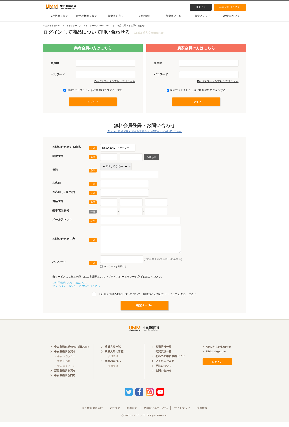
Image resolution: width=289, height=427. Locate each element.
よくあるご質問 (165, 367)
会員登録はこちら (229, 7)
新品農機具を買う (64, 376)
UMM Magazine (216, 357)
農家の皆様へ (113, 367)
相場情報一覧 (164, 352)
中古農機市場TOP (52, 28)
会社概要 (114, 412)
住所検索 (151, 160)
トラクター (73, 28)
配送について (164, 372)
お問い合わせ (164, 376)
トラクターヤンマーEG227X (100, 28)
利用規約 (132, 412)
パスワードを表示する (113, 269)
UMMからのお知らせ (218, 352)
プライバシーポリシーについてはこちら (76, 289)
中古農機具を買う (64, 357)
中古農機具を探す (57, 18)
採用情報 (202, 412)
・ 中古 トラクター (64, 362)
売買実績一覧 (164, 357)
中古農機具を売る (64, 381)
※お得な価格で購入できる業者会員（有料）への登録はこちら (144, 134)
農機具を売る (116, 18)
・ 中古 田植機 (62, 367)
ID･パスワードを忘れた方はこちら (114, 84)
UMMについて (231, 18)
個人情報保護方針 (92, 412)
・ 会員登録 (111, 362)
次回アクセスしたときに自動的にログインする (93, 93)
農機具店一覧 (174, 18)
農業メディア (203, 18)
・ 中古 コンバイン (64, 372)
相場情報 (144, 18)
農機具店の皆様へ (115, 357)
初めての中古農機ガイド (170, 362)
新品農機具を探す (86, 18)
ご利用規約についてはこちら (69, 285)
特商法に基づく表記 (156, 412)
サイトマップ (182, 412)
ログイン (201, 7)
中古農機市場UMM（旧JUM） (72, 352)
